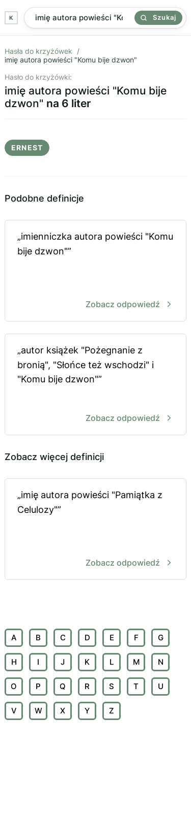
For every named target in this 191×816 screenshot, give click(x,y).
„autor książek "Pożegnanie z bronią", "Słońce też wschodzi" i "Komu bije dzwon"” (95, 385)
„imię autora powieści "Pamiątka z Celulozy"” (95, 529)
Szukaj (158, 17)
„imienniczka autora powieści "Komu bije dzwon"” (95, 271)
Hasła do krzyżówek (38, 51)
